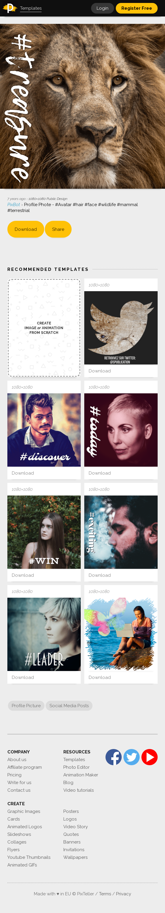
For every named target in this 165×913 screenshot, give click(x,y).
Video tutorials (78, 790)
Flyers (13, 849)
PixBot (14, 204)
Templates (74, 759)
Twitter (131, 757)
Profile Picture (26, 705)
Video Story (75, 826)
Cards (13, 819)
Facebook (113, 757)
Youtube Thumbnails (28, 857)
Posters (71, 811)
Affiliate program (24, 767)
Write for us (19, 782)
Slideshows (19, 834)
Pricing (14, 775)
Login (102, 8)
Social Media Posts (69, 705)
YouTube (149, 757)
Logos (70, 819)
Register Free (136, 8)
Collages (16, 842)
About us (16, 759)
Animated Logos (24, 826)
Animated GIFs (22, 865)
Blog (68, 782)
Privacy (123, 894)
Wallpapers (75, 857)
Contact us (18, 790)
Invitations (73, 849)
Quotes (71, 834)
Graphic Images (23, 811)
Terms (105, 894)
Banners (71, 842)
